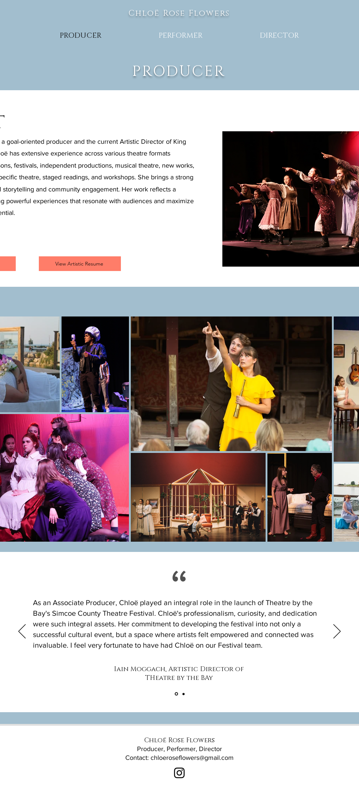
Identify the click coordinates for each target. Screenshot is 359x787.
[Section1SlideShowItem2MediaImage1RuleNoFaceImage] (176, 694)
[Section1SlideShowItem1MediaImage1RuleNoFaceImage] (183, 694)
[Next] (337, 632)
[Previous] (22, 632)
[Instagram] (179, 773)
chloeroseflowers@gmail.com (192, 757)
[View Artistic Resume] (80, 263)
